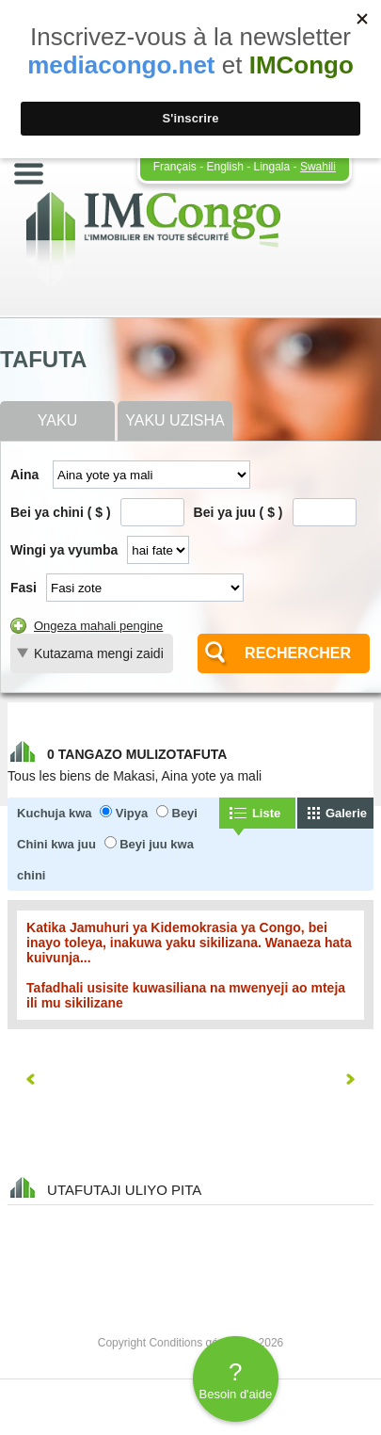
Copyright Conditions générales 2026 (190, 1342)
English (224, 166)
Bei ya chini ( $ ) (60, 512)
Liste (266, 813)
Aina (24, 474)
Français (175, 166)
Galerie (346, 813)
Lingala (272, 166)
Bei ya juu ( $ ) (238, 512)
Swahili (318, 166)
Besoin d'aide (236, 1379)
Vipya (132, 813)
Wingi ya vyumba (64, 549)
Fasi (23, 587)
